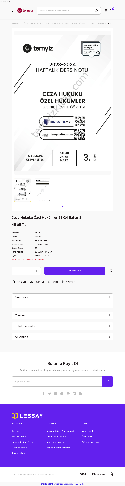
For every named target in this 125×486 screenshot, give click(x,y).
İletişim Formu (19, 436)
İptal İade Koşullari (56, 442)
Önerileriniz (21, 336)
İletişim (15, 431)
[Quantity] (26, 271)
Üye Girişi (87, 436)
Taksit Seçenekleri (25, 326)
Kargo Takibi (18, 453)
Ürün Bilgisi (21, 297)
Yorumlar (20, 315)
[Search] (69, 11)
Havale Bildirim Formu (23, 442)
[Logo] (25, 10)
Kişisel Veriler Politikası (59, 447)
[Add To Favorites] (111, 270)
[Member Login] (106, 10)
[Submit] (107, 381)
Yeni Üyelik (87, 431)
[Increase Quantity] (36, 271)
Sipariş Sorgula (19, 447)
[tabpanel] (22, 190)
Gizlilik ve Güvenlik (56, 436)
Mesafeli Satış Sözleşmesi (60, 431)
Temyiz (38, 236)
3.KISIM (38, 233)
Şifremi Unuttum (90, 442)
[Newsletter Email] (62, 381)
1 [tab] (62, 206)
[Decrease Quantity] (16, 271)
